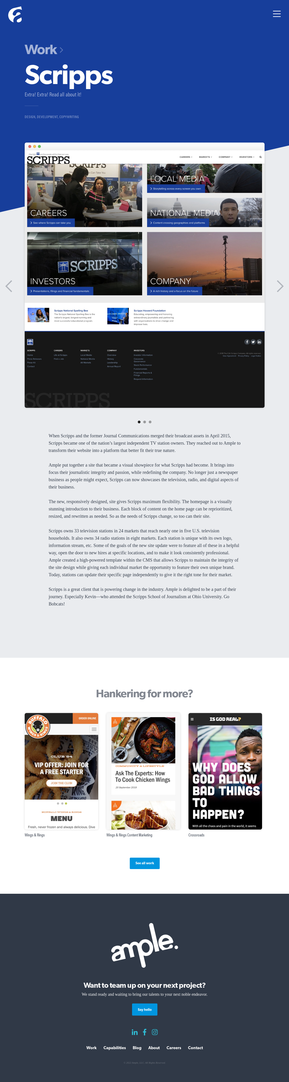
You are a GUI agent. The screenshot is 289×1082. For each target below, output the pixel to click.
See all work (144, 863)
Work (41, 49)
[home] (15, 15)
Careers (174, 1047)
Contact (195, 1047)
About (154, 1047)
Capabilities (114, 1047)
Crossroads (196, 834)
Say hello (144, 1010)
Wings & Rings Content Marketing (129, 834)
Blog (137, 1047)
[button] (277, 15)
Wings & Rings (35, 834)
